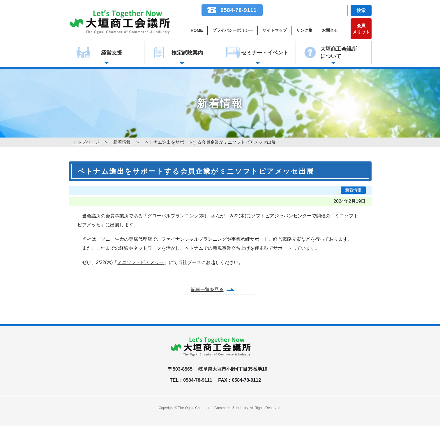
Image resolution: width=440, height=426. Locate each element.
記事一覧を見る (207, 289)
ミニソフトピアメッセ (140, 262)
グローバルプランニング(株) (176, 215)
